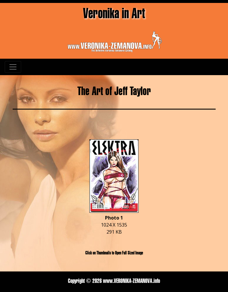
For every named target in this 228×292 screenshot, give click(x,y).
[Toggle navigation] (13, 67)
